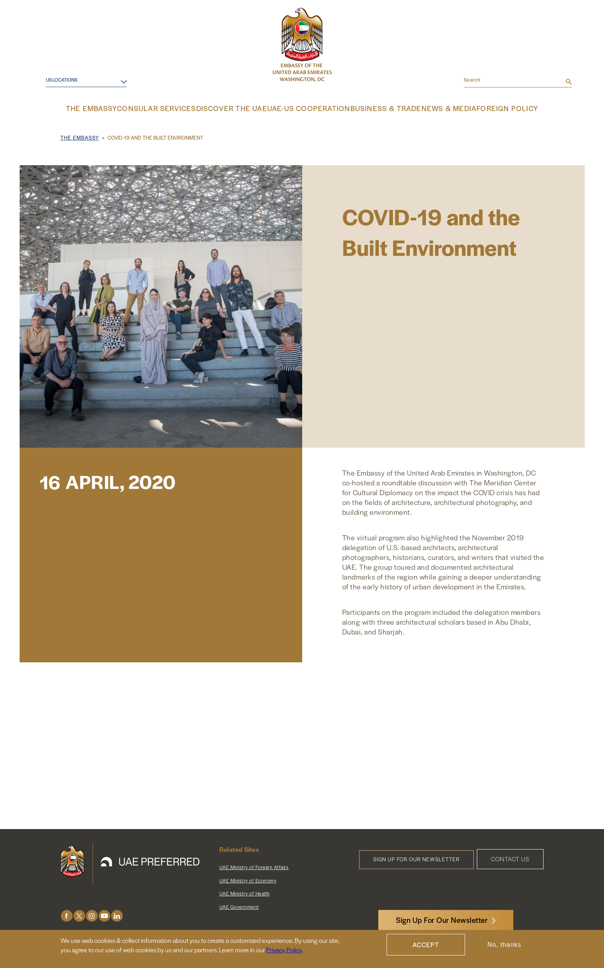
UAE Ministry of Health (244, 892)
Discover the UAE (239, 108)
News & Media (433, 108)
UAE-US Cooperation (307, 108)
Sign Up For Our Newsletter (442, 920)
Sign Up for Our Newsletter (416, 858)
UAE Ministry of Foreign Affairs (254, 866)
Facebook (66, 915)
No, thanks (504, 944)
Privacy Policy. (284, 949)
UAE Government (239, 906)
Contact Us (510, 858)
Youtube (104, 915)
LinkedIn (116, 915)
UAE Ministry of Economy (248, 879)
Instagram (91, 915)
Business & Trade (375, 108)
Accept (425, 944)
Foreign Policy (488, 108)
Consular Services (172, 108)
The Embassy (112, 108)
